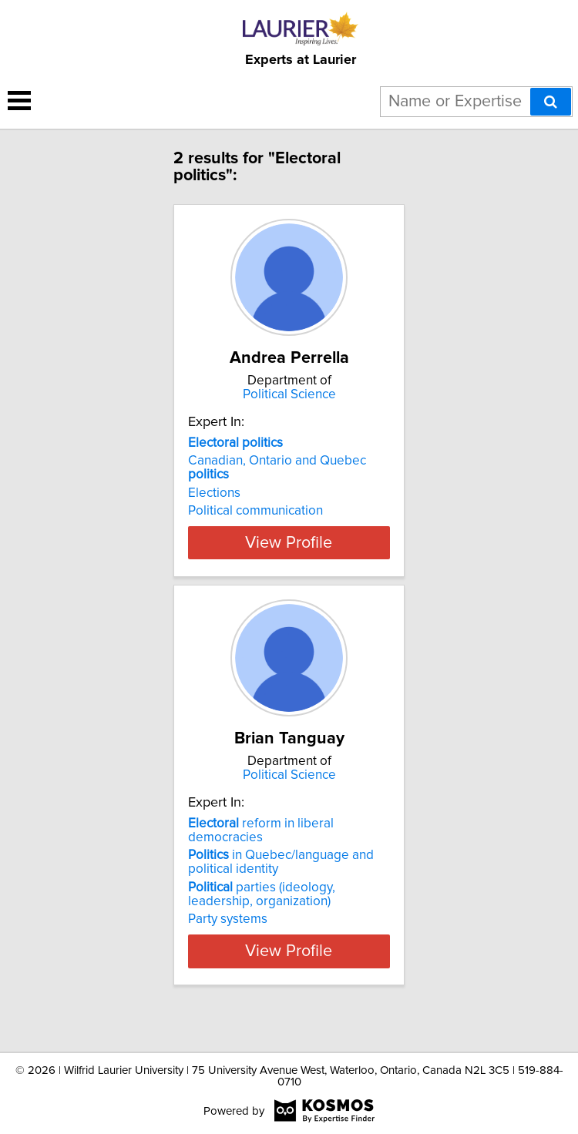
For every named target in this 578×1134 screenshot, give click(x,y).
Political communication (255, 511)
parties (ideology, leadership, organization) (261, 922)
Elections (214, 493)
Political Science (289, 394)
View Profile (288, 570)
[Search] (550, 102)
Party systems (227, 947)
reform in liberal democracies (261, 858)
